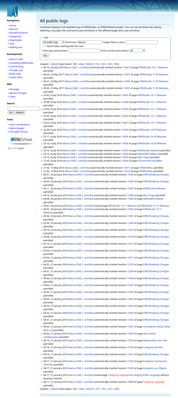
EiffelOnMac (146, 167)
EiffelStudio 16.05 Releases (152, 129)
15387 (130, 188)
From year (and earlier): (55, 50)
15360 (130, 333)
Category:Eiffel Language (146, 375)
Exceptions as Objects (155, 368)
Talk (75, 67)
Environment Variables (150, 160)
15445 (124, 95)
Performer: (71, 42)
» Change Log (15, 70)
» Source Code (15, 59)
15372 (130, 250)
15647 (126, 67)
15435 (124, 157)
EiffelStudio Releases (149, 150)
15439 (124, 136)
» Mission (13, 29)
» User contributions (19, 124)
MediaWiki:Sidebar (148, 153)
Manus (67, 67)
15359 (130, 340)
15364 (130, 305)
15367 (130, 285)
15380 (130, 223)
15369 (130, 271)
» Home (12, 25)
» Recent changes (17, 93)
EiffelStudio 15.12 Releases (154, 205)
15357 (130, 354)
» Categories (14, 36)
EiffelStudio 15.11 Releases (122, 205)
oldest (54, 64)
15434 (124, 160)
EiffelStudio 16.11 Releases (152, 95)
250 (110, 64)
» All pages (13, 89)
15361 (130, 326)
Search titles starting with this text (65, 46)
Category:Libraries (153, 347)
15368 (130, 278)
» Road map (14, 73)
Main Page (143, 157)
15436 (124, 153)
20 (92, 64)
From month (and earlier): (115, 50)
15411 (126, 167)
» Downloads (15, 40)
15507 (126, 74)
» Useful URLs (15, 77)
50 (97, 64)
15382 (130, 209)
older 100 (84, 64)
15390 (130, 174)
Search (11, 103)
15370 (130, 264)
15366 (130, 292)
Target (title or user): (114, 42)
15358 (130, 347)
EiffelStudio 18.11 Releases (153, 67)
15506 (126, 81)
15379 (130, 229)
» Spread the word (17, 32)
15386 (130, 195)
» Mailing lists (15, 47)
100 (103, 64)
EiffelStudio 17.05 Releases (154, 74)
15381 (130, 216)
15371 (130, 257)
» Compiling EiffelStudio (21, 62)
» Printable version (18, 131)
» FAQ (11, 43)
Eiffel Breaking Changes (156, 174)
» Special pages (16, 128)
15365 (130, 299)
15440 (124, 129)
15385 (130, 198)
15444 (124, 102)
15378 (130, 236)
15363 (130, 312)
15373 (130, 243)
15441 (124, 122)
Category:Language (118, 375)
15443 (124, 109)
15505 (126, 88)
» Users (12, 96)
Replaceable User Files (155, 340)
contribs (83, 67)
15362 (130, 319)
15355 (130, 368)
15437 (124, 150)
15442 (124, 115)
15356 (130, 361)
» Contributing (15, 66)
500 (116, 64)
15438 (124, 143)
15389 (130, 181)
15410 (126, 171)
